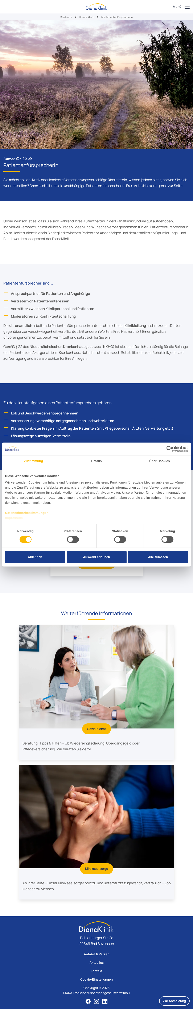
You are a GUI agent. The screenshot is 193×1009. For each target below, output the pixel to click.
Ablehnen (35, 557)
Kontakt (96, 971)
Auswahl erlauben (96, 557)
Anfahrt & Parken (96, 954)
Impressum (14, 518)
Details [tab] (96, 461)
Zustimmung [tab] (33, 461)
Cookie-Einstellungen (96, 979)
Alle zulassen (158, 557)
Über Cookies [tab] (159, 461)
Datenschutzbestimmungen (27, 513)
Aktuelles (97, 962)
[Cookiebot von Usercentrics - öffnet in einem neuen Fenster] (169, 449)
